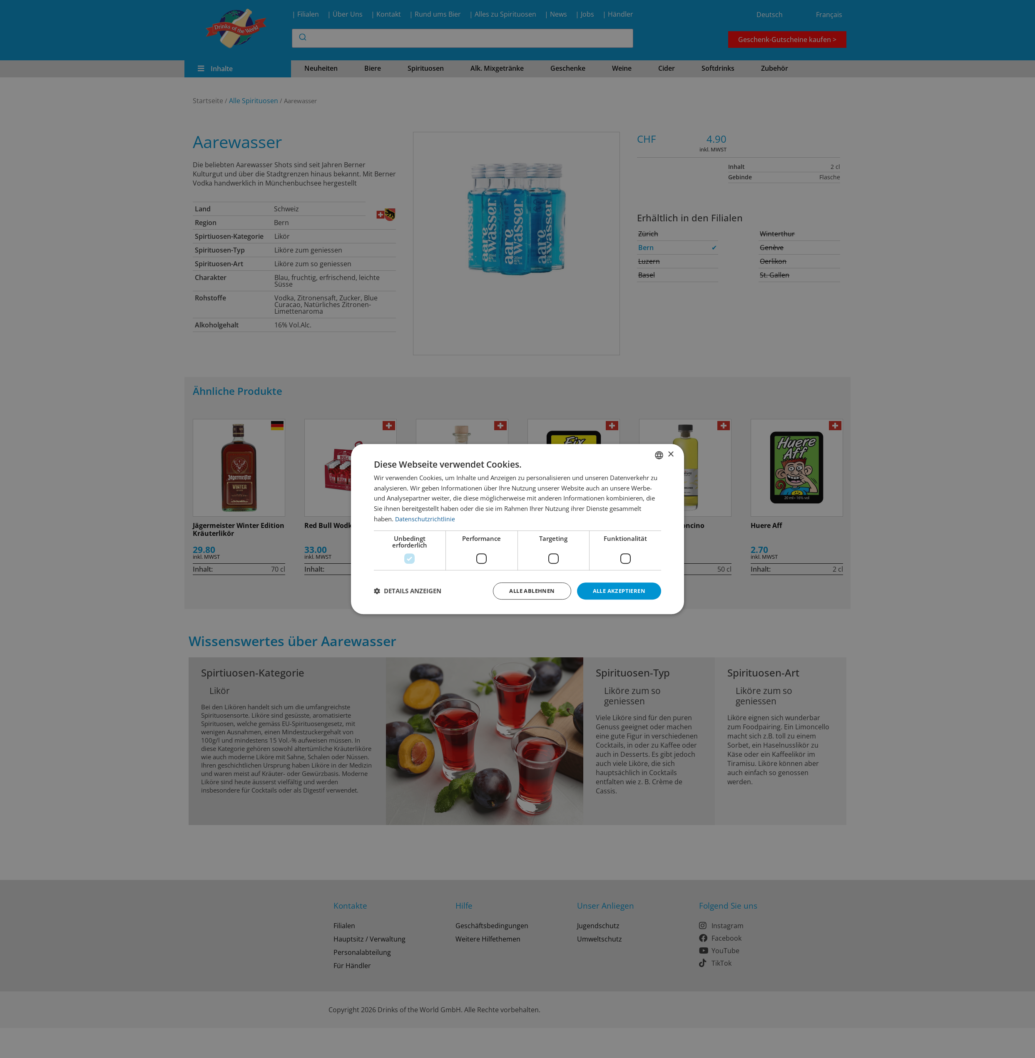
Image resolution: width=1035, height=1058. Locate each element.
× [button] (670, 454)
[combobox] (659, 454)
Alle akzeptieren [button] (616, 591)
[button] (407, 591)
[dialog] (517, 529)
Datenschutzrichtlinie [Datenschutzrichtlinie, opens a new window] (425, 518)
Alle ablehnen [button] (525, 591)
